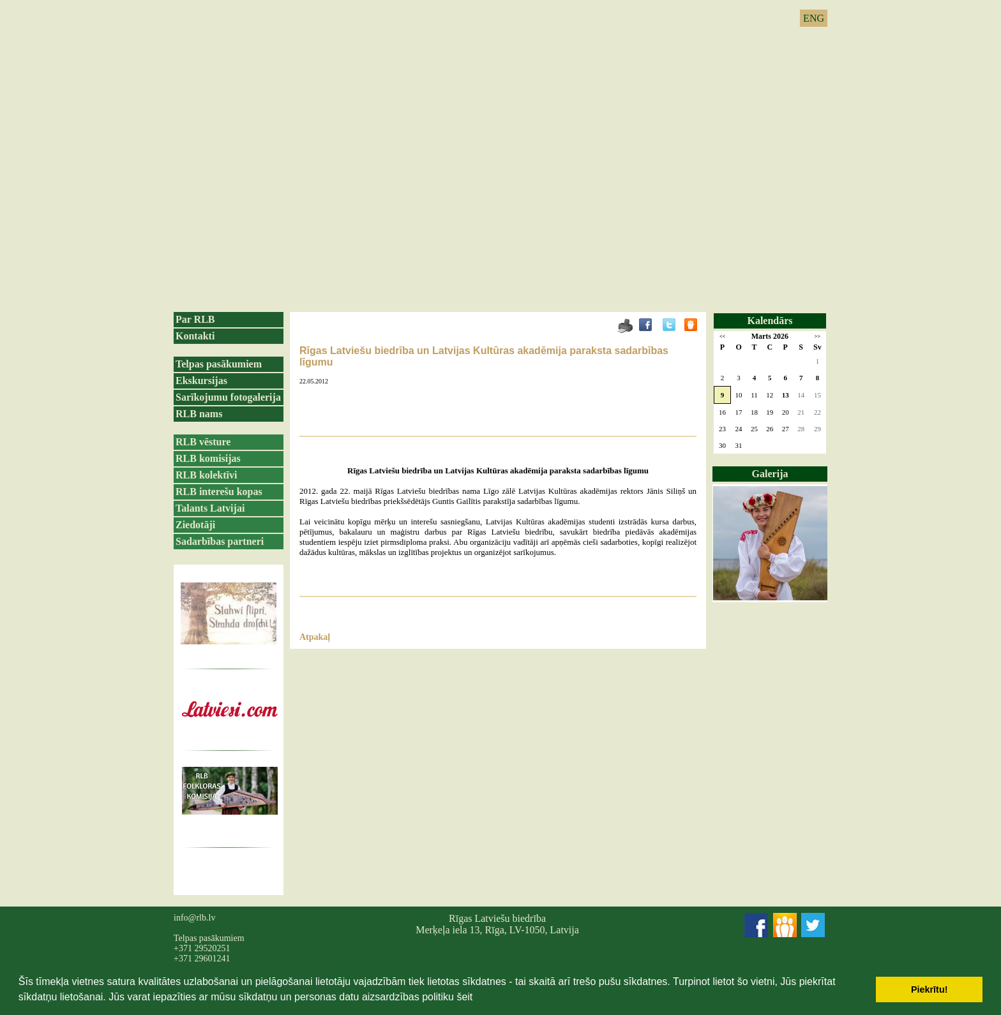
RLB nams (199, 413)
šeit (464, 996)
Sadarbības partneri (220, 541)
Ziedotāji (195, 524)
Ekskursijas (201, 380)
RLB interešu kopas (219, 491)
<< (722, 336)
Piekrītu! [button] (929, 989)
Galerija (770, 473)
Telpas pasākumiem (219, 364)
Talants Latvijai (210, 508)
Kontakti (195, 335)
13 (785, 395)
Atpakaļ (314, 637)
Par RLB (195, 319)
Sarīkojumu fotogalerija (228, 397)
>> (817, 336)
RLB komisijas (208, 458)
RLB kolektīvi (206, 475)
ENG (813, 18)
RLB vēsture (203, 441)
